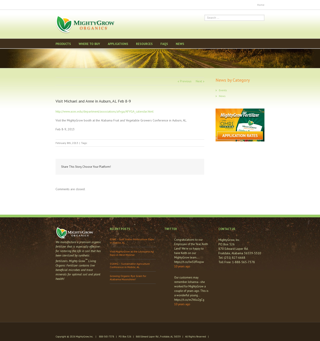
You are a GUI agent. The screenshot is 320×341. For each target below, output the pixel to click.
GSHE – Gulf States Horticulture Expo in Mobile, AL (132, 241)
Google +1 (195, 167)
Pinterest (80, 4)
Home (260, 4)
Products (63, 44)
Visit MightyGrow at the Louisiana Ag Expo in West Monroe (132, 253)
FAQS (164, 44)
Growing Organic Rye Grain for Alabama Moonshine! (128, 277)
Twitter (63, 4)
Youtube (71, 5)
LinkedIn (174, 166)
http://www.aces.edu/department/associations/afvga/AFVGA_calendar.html (105, 111)
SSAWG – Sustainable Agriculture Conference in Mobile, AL (130, 265)
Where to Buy (89, 44)
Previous (186, 81)
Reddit (184, 166)
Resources (144, 44)
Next (199, 81)
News (180, 44)
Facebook (57, 4)
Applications (118, 44)
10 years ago (182, 266)
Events (223, 90)
